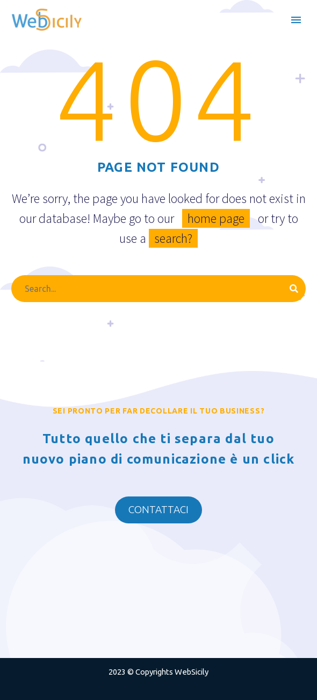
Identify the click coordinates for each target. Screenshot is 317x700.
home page (216, 218)
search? (173, 238)
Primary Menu (296, 20)
